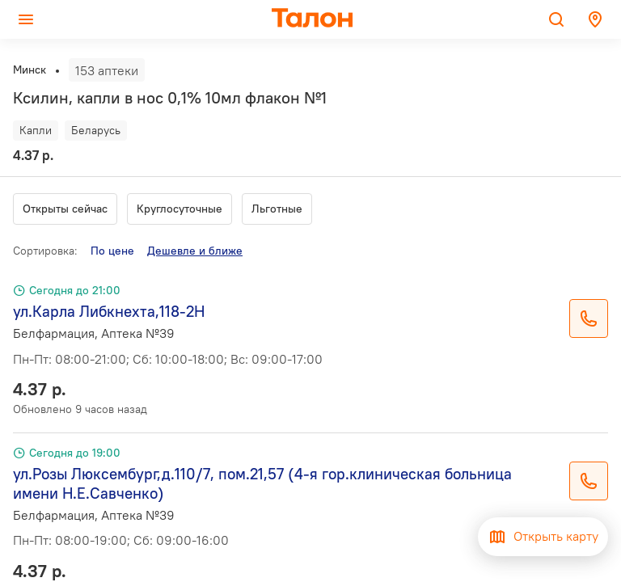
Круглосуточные (179, 208)
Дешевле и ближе (195, 250)
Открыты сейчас (65, 208)
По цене (112, 250)
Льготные (276, 208)
